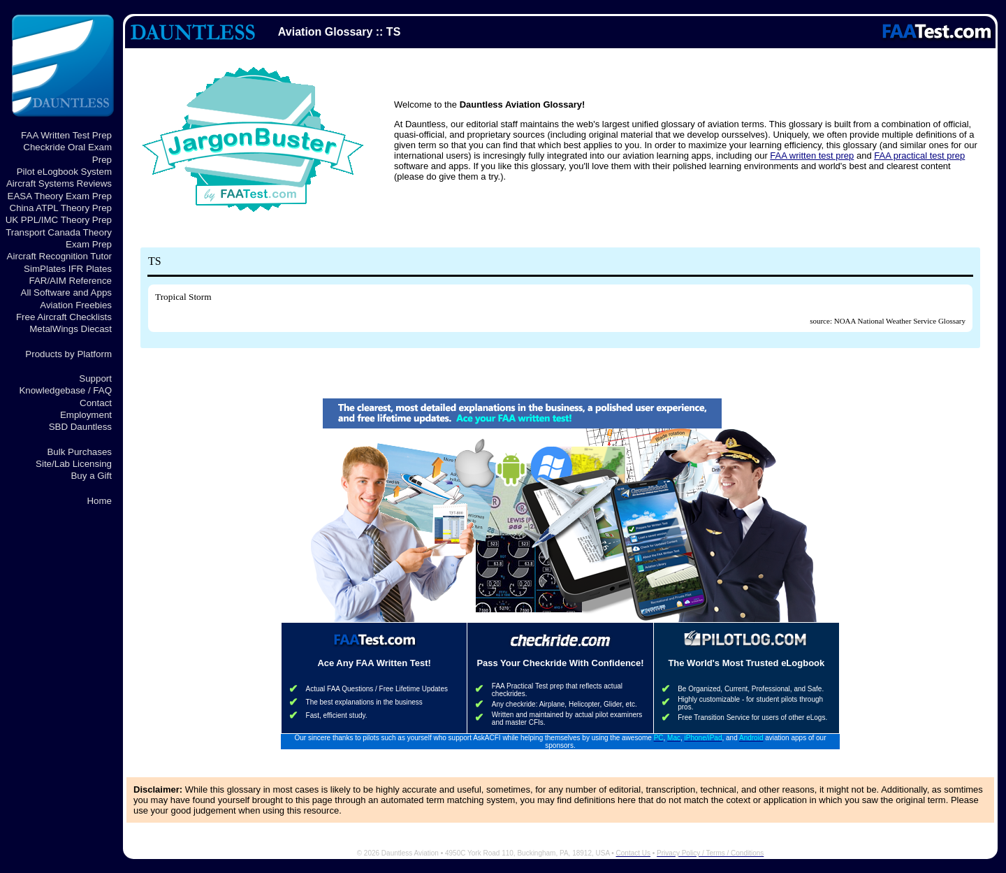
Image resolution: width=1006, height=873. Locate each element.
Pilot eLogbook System (64, 171)
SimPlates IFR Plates (68, 269)
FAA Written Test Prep (66, 135)
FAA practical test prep (919, 155)
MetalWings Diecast (70, 329)
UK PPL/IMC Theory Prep (59, 220)
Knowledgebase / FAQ (65, 390)
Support (95, 378)
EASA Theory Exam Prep (60, 196)
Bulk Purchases (79, 452)
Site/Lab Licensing (74, 464)
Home (99, 501)
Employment (86, 415)
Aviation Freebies (76, 305)
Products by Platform (68, 354)
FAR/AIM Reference (70, 280)
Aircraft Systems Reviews (59, 183)
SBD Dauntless (80, 426)
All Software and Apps (66, 292)
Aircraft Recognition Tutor (59, 256)
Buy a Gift (91, 475)
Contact (96, 403)
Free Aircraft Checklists (64, 317)
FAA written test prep (812, 155)
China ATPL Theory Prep (61, 208)
